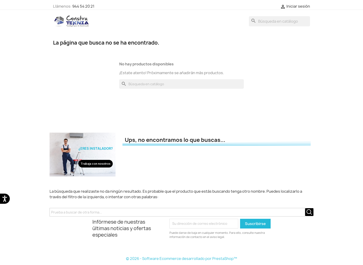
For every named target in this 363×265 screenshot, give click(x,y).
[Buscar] (279, 21)
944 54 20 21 (83, 6)
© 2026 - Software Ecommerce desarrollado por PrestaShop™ (181, 258)
